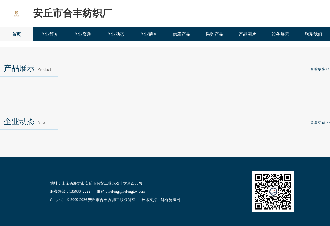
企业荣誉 (148, 34)
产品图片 (247, 34)
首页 (16, 34)
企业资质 (82, 34)
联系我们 (313, 34)
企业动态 (115, 34)
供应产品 (181, 34)
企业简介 (49, 34)
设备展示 (280, 34)
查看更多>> (320, 69)
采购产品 (214, 34)
